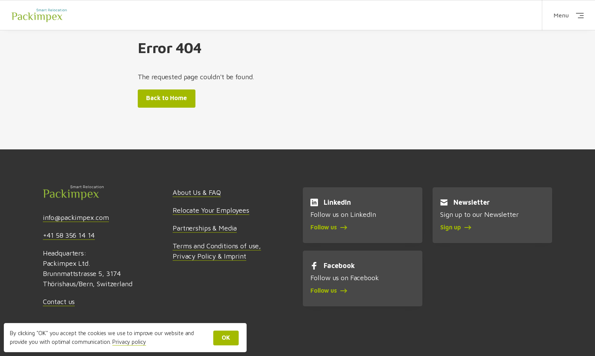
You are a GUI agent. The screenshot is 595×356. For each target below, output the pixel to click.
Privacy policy (129, 342)
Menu (569, 15)
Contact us (59, 302)
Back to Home (166, 97)
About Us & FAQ (197, 192)
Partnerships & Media (205, 228)
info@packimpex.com (76, 217)
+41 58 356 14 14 (69, 235)
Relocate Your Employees (211, 210)
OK (226, 337)
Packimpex (39, 15)
